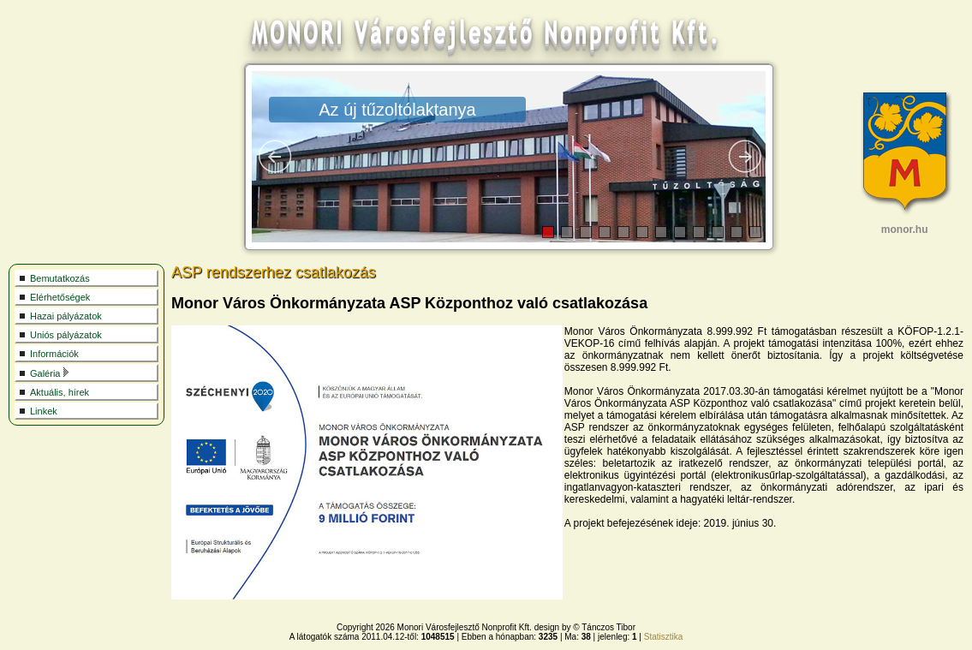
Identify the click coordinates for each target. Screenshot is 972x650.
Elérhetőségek (60, 297)
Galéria (49, 373)
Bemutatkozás (60, 278)
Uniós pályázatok (66, 335)
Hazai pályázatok (66, 316)
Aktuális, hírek (59, 392)
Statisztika (663, 636)
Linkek (43, 411)
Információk (54, 354)
